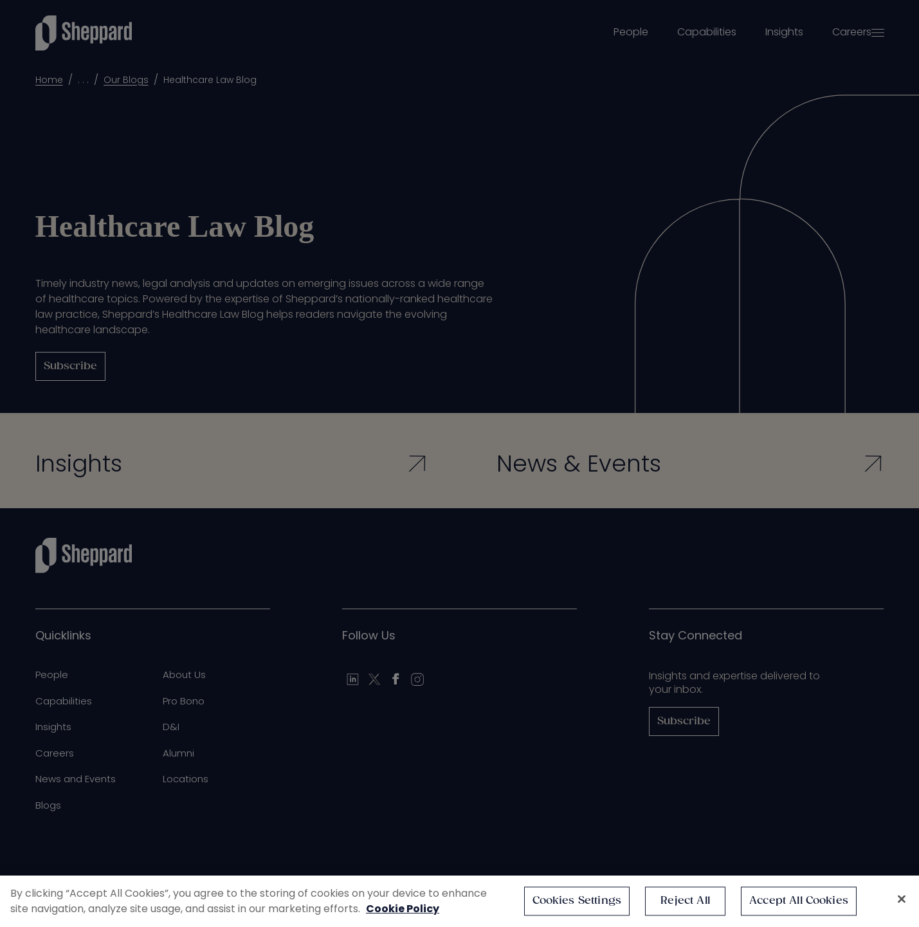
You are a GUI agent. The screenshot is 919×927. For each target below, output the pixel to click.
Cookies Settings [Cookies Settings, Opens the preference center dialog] (577, 901)
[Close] (901, 899)
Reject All (685, 901)
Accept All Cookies (798, 901)
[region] (459, 901)
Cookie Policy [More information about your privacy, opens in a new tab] (402, 908)
